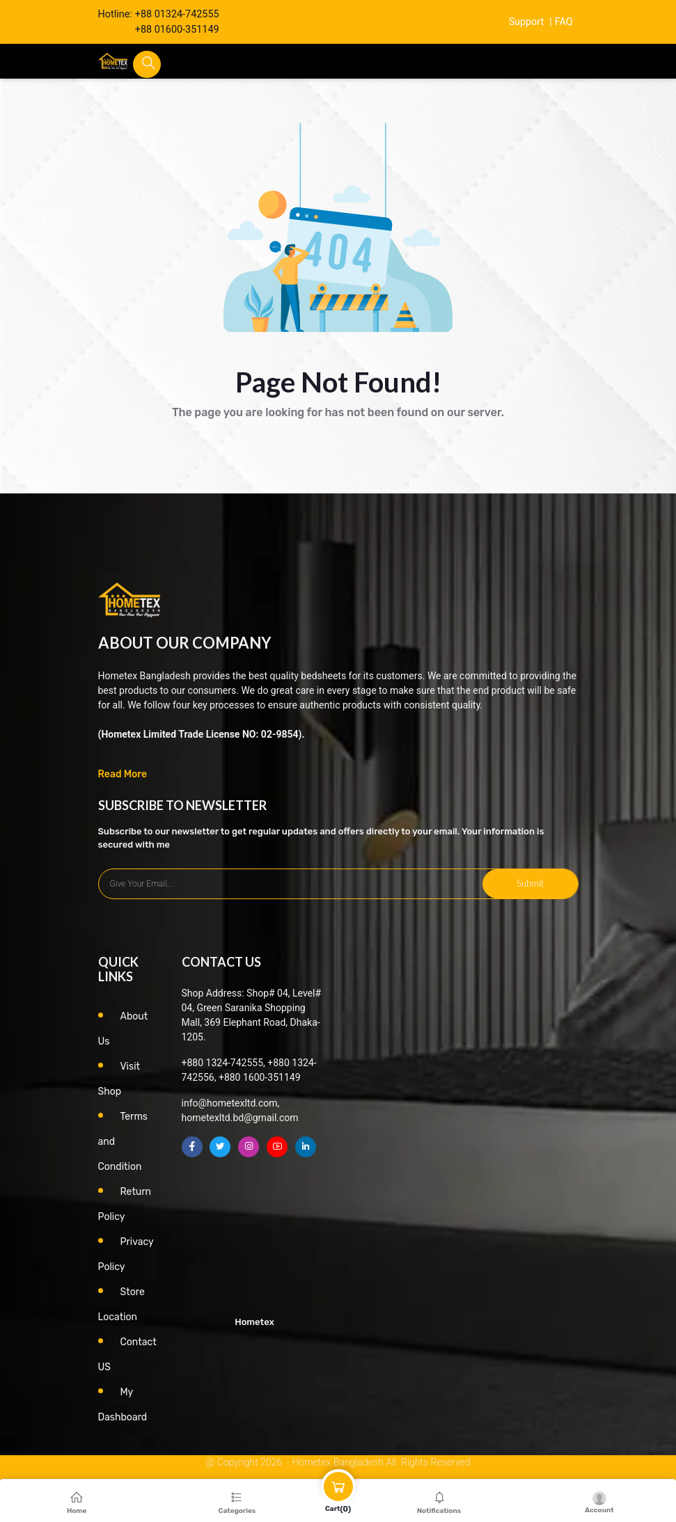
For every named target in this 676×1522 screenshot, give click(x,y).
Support (526, 22)
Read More (123, 774)
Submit (530, 883)
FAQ (564, 22)
